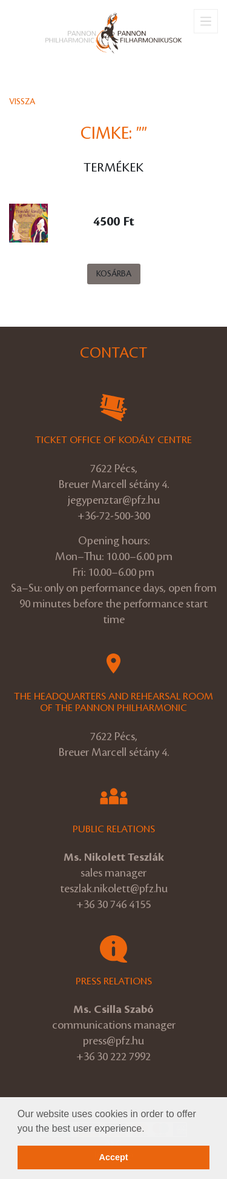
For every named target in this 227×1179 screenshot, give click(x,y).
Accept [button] (113, 1157)
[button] (149, 1129)
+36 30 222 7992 (113, 1056)
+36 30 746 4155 (113, 904)
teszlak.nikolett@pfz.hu (114, 889)
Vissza (22, 101)
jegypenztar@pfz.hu (114, 500)
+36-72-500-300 (113, 516)
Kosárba (113, 273)
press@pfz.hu (113, 1041)
